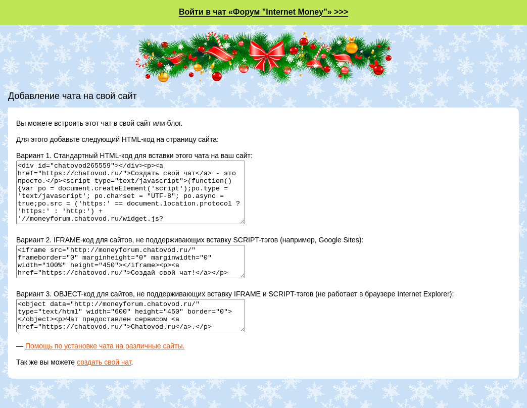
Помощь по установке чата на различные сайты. (105, 370)
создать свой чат (104, 386)
